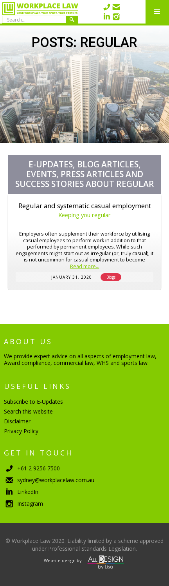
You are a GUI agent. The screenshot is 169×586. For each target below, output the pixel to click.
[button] (157, 12)
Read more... (84, 266)
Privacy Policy (21, 431)
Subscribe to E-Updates (33, 401)
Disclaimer (17, 421)
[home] (39, 12)
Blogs (110, 277)
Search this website (28, 411)
